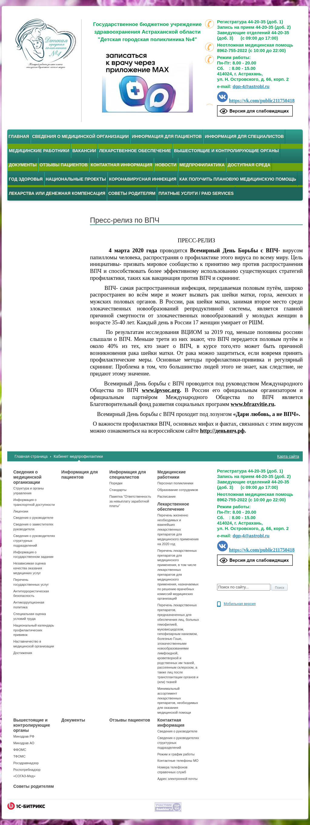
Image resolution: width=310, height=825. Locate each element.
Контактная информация (121, 164)
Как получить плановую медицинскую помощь (237, 179)
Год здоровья (26, 179)
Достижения (22, 653)
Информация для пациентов (167, 136)
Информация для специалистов (244, 136)
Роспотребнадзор (27, 769)
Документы (23, 164)
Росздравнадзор (26, 763)
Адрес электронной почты (177, 779)
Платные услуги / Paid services (195, 193)
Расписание (166, 496)
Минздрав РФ (23, 736)
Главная (18, 136)
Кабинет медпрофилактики (78, 456)
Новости (165, 164)
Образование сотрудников (177, 490)
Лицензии (20, 511)
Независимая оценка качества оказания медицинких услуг (29, 568)
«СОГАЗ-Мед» (24, 776)
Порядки (115, 483)
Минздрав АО (23, 743)
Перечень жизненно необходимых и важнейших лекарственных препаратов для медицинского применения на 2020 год (178, 529)
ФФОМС (19, 749)
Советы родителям (132, 193)
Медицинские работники (39, 150)
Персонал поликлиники (175, 483)
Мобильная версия (240, 604)
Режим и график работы (176, 754)
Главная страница (31, 456)
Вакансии (84, 150)
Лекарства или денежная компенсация (57, 193)
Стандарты (117, 490)
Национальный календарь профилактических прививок (33, 630)
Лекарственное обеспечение (135, 150)
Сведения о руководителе (33, 517)
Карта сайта (288, 456)
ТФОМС (19, 756)
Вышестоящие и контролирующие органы (226, 150)
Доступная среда (249, 164)
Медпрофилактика (202, 164)
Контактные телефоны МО (178, 760)
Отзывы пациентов (64, 164)
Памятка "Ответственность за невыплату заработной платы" (130, 501)
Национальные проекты (76, 179)
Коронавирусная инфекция (142, 179)
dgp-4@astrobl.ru (250, 86)
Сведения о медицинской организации (80, 136)
